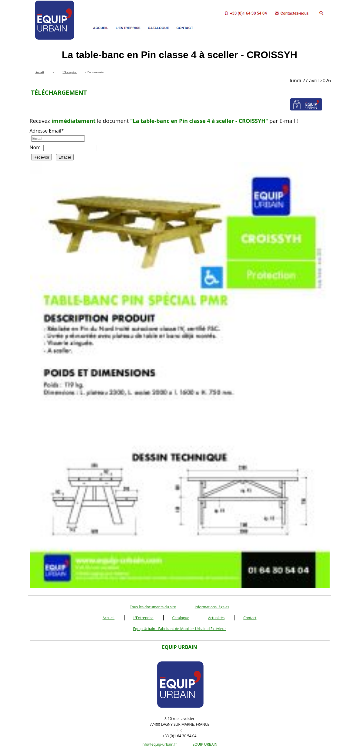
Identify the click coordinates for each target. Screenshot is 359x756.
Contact (249, 617)
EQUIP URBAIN (204, 744)
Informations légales (212, 607)
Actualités (216, 617)
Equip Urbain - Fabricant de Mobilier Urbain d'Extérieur (179, 628)
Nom (35, 147)
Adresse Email (47, 130)
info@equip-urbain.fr (159, 744)
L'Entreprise (143, 617)
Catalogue (180, 617)
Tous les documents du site (153, 607)
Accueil (109, 617)
